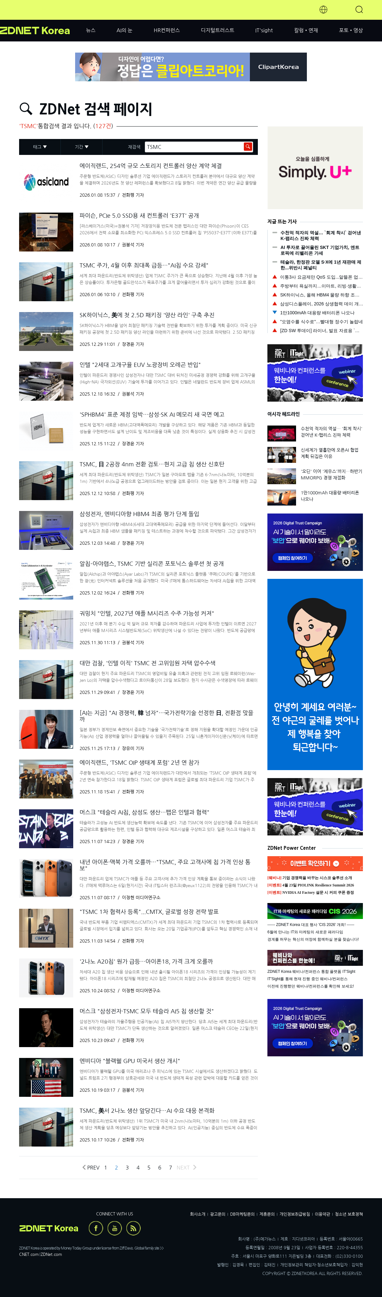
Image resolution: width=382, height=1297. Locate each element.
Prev (90, 1167)
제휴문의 (267, 1214)
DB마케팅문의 (242, 1214)
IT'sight (264, 30)
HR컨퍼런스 (167, 30)
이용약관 (322, 1214)
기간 (79, 147)
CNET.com (29, 1254)
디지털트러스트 (217, 30)
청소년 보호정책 (349, 1214)
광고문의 (217, 1214)
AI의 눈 (124, 30)
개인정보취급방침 (294, 1214)
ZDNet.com (51, 1254)
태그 (37, 147)
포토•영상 (351, 30)
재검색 (134, 147)
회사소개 (197, 1214)
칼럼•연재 (306, 30)
